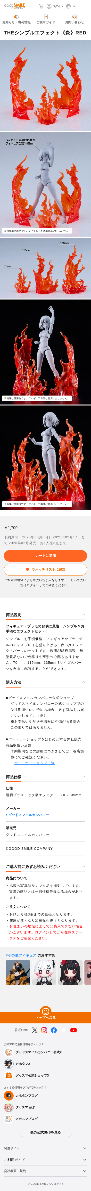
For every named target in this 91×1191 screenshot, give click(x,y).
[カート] (41, 6)
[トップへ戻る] (45, 1012)
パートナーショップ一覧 (34, 763)
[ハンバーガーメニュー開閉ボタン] (84, 6)
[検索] (34, 6)
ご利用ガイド (14, 1160)
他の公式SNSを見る (45, 1132)
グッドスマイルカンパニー (28, 815)
